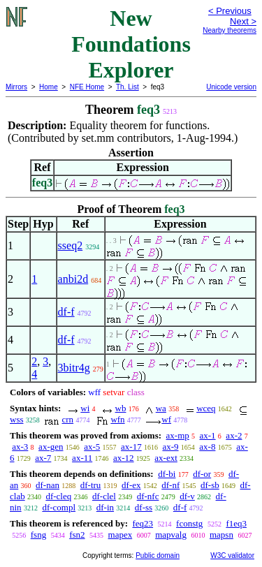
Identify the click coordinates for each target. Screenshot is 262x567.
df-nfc (148, 496)
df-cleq (58, 496)
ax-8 (207, 446)
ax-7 (43, 457)
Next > (243, 21)
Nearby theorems (229, 30)
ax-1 (208, 435)
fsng (38, 534)
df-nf (170, 485)
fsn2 (77, 534)
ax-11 (82, 457)
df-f (66, 312)
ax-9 (170, 446)
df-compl (58, 507)
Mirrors (16, 87)
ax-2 (234, 435)
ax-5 (92, 446)
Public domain (158, 555)
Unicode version (231, 87)
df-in (105, 507)
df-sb (210, 485)
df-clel (104, 496)
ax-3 (20, 446)
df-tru (90, 485)
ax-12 (123, 457)
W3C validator (232, 555)
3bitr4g (74, 368)
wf (166, 419)
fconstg (189, 523)
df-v (187, 496)
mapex (120, 534)
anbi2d (73, 279)
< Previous (230, 11)
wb (120, 408)
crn (68, 419)
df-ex (131, 485)
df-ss (143, 507)
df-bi (166, 474)
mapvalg (171, 534)
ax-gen (50, 446)
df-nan (47, 485)
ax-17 (131, 446)
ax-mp (177, 435)
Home (48, 87)
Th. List (127, 87)
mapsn (221, 534)
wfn (117, 419)
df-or (202, 474)
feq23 (142, 523)
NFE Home (87, 87)
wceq (205, 408)
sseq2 (70, 245)
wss (17, 419)
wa (161, 408)
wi (84, 408)
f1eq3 (236, 523)
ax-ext (165, 457)
